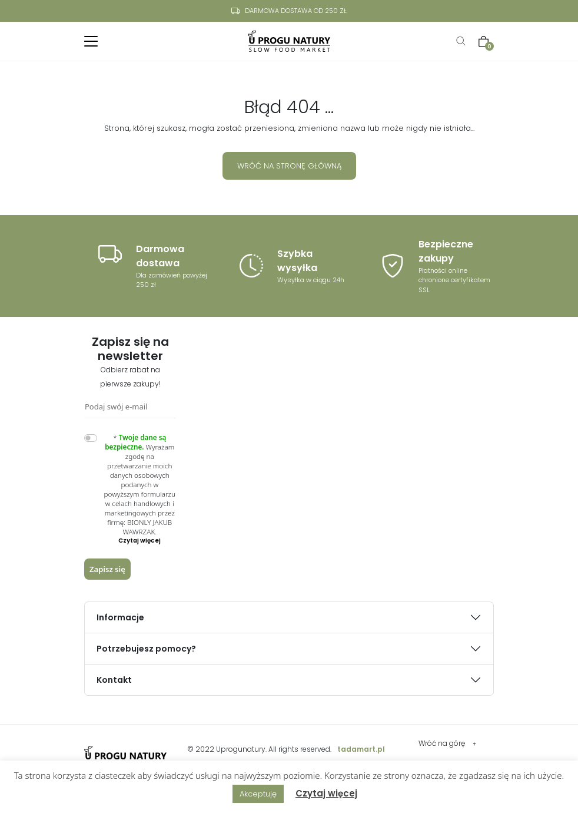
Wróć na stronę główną (289, 165)
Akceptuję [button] (258, 793)
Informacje (120, 617)
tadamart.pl (361, 749)
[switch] (90, 438)
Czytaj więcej (326, 793)
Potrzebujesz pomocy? (146, 649)
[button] (140, 541)
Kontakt (114, 680)
